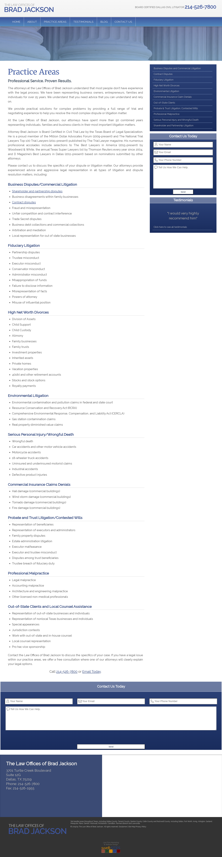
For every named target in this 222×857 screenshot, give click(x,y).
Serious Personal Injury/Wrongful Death (41, 434)
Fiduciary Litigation (24, 245)
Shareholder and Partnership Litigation (173, 125)
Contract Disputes (163, 74)
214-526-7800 (66, 672)
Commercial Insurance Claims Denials (39, 484)
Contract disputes (24, 202)
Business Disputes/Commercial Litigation (42, 184)
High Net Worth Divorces (28, 312)
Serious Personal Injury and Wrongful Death (176, 120)
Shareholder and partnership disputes (37, 191)
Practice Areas (55, 21)
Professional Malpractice (28, 573)
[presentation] (111, 738)
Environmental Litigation (28, 395)
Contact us (123, 21)
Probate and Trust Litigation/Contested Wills (45, 518)
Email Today (91, 672)
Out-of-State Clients (164, 102)
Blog (104, 21)
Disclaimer (123, 827)
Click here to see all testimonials (170, 227)
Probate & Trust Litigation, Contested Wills (176, 108)
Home (16, 21)
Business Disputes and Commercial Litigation (177, 68)
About (32, 21)
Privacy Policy (141, 827)
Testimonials (83, 21)
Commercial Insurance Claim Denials (173, 97)
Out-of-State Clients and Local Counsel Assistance (50, 606)
